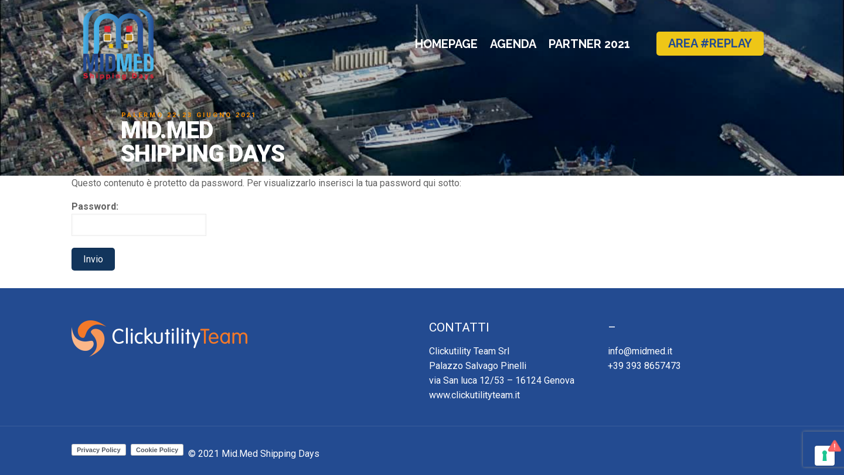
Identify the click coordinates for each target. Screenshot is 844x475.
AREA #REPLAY (710, 43)
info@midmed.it (640, 351)
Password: (139, 218)
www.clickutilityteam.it (474, 395)
